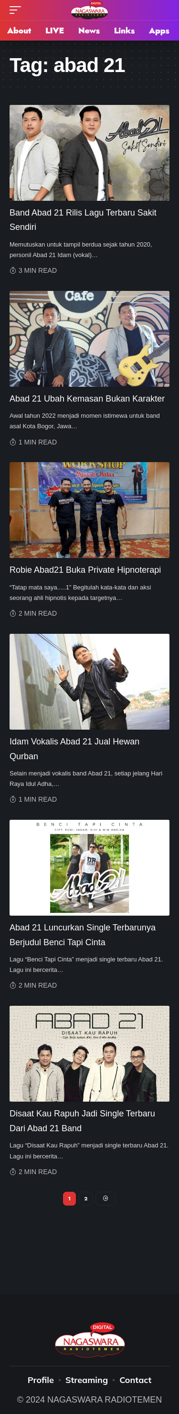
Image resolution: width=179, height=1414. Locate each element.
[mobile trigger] (18, 10)
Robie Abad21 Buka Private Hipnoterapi (85, 570)
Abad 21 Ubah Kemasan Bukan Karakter (87, 398)
